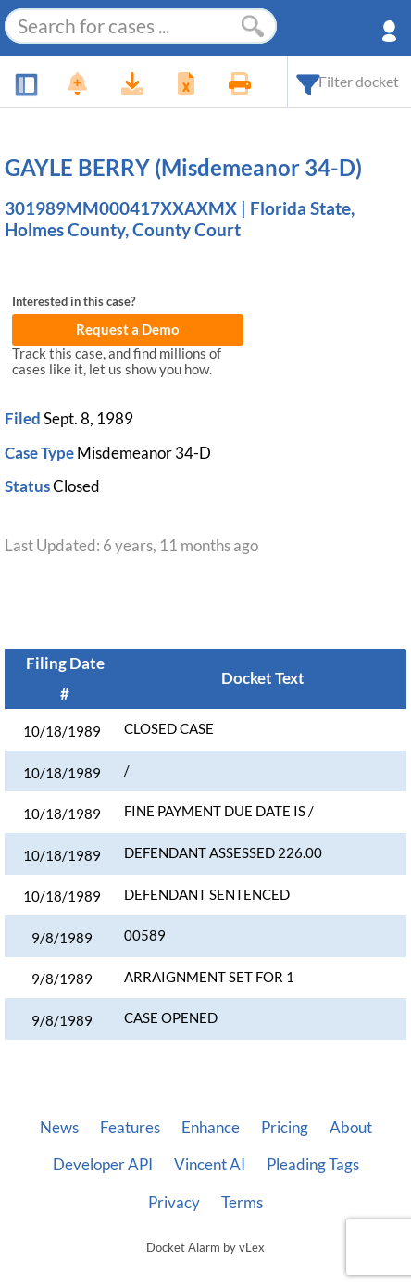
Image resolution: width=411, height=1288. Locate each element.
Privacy (174, 1202)
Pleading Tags (313, 1164)
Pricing (284, 1127)
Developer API (103, 1164)
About (351, 1127)
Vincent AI (209, 1164)
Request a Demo (128, 329)
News (59, 1127)
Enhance (210, 1127)
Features (130, 1127)
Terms (242, 1202)
